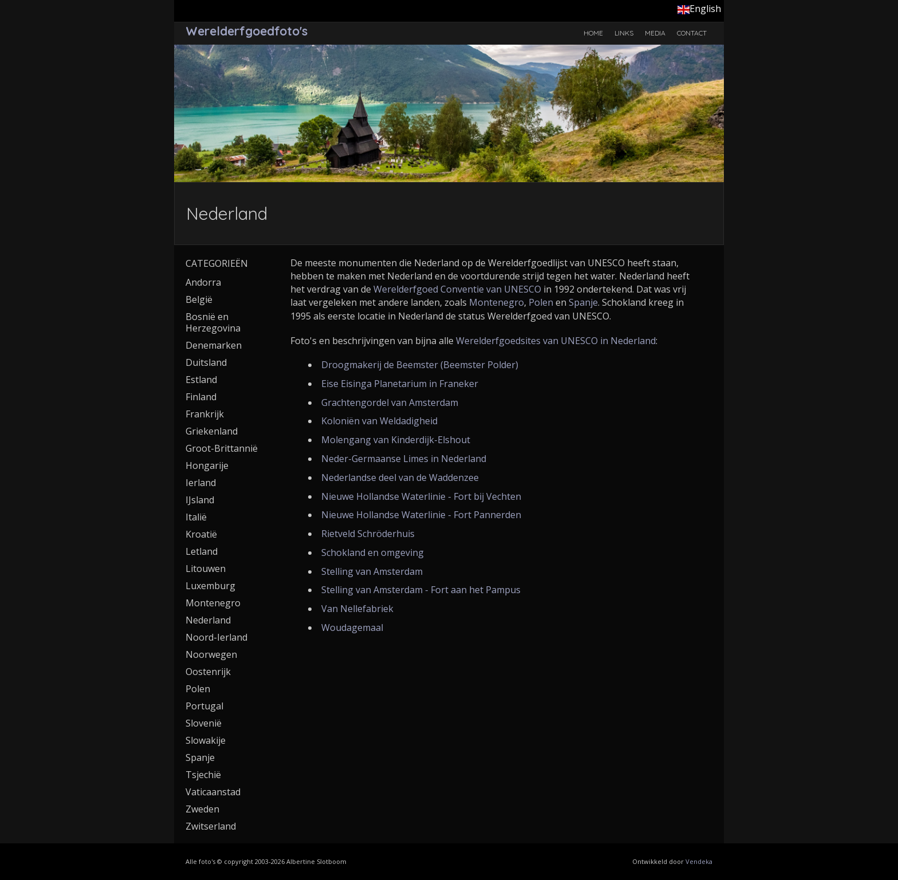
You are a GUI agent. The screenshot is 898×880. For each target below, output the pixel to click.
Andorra (203, 282)
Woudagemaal (352, 627)
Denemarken (214, 345)
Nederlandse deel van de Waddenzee (400, 477)
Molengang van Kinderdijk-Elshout (395, 439)
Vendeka (699, 861)
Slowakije (206, 740)
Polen (541, 302)
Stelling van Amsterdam (372, 571)
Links (624, 33)
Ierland (201, 482)
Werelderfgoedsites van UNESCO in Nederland (556, 340)
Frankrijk (205, 414)
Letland (202, 551)
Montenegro (496, 302)
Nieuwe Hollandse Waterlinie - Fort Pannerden (421, 514)
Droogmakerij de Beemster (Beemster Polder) (419, 364)
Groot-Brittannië (222, 448)
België (199, 299)
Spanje (583, 302)
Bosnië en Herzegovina (213, 322)
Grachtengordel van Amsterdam (389, 402)
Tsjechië (203, 774)
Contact (692, 33)
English (699, 8)
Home (593, 33)
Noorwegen (211, 654)
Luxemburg (210, 585)
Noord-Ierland (216, 637)
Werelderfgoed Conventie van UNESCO (457, 289)
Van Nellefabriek (357, 608)
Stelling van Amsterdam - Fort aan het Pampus (421, 589)
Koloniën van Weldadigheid (379, 421)
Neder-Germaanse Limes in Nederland (403, 458)
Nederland (208, 620)
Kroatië (201, 534)
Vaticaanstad (213, 792)
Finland (201, 396)
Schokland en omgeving (372, 552)
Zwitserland (211, 826)
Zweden (202, 809)
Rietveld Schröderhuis (368, 533)
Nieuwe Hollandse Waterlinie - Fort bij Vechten (421, 496)
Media (655, 33)
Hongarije (207, 465)
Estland (201, 379)
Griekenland (212, 431)
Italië (196, 517)
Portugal (204, 706)
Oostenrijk (208, 671)
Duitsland (206, 362)
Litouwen (206, 568)
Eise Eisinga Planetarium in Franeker (399, 383)
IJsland (200, 500)
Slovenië (204, 723)
